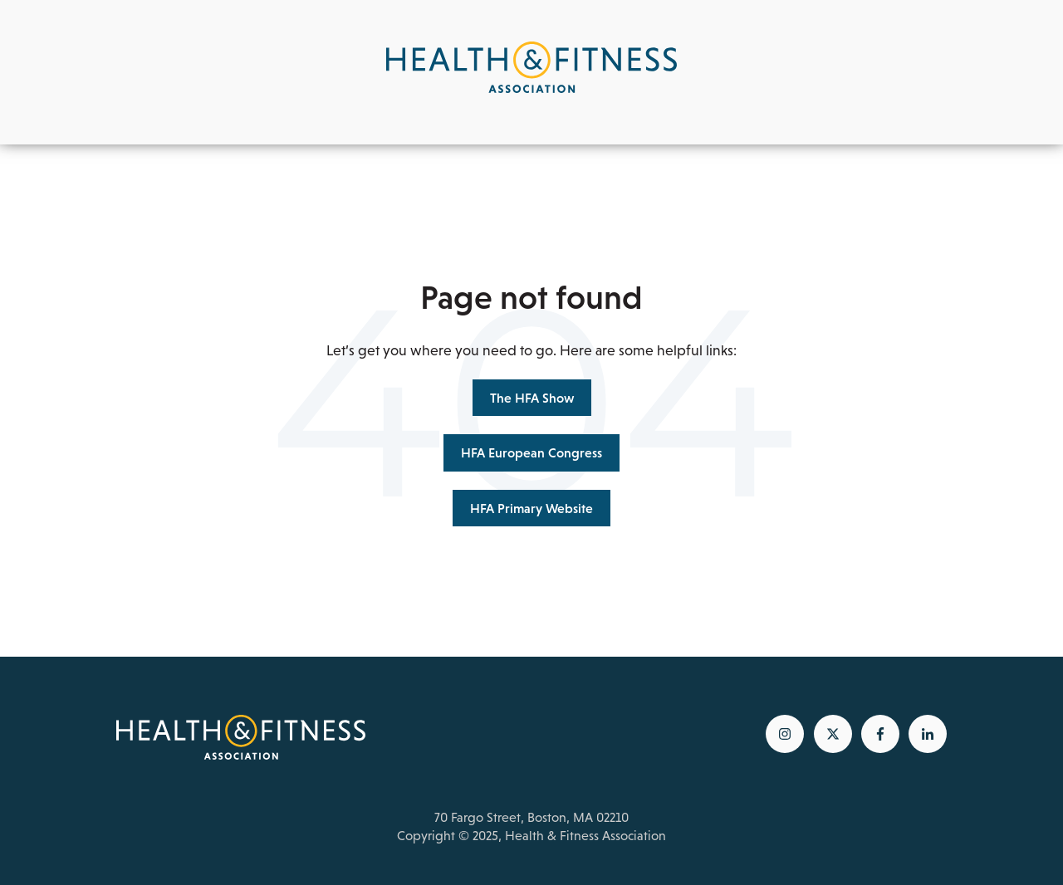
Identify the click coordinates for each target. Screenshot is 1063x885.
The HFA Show (532, 397)
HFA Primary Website (531, 508)
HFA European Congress (531, 452)
